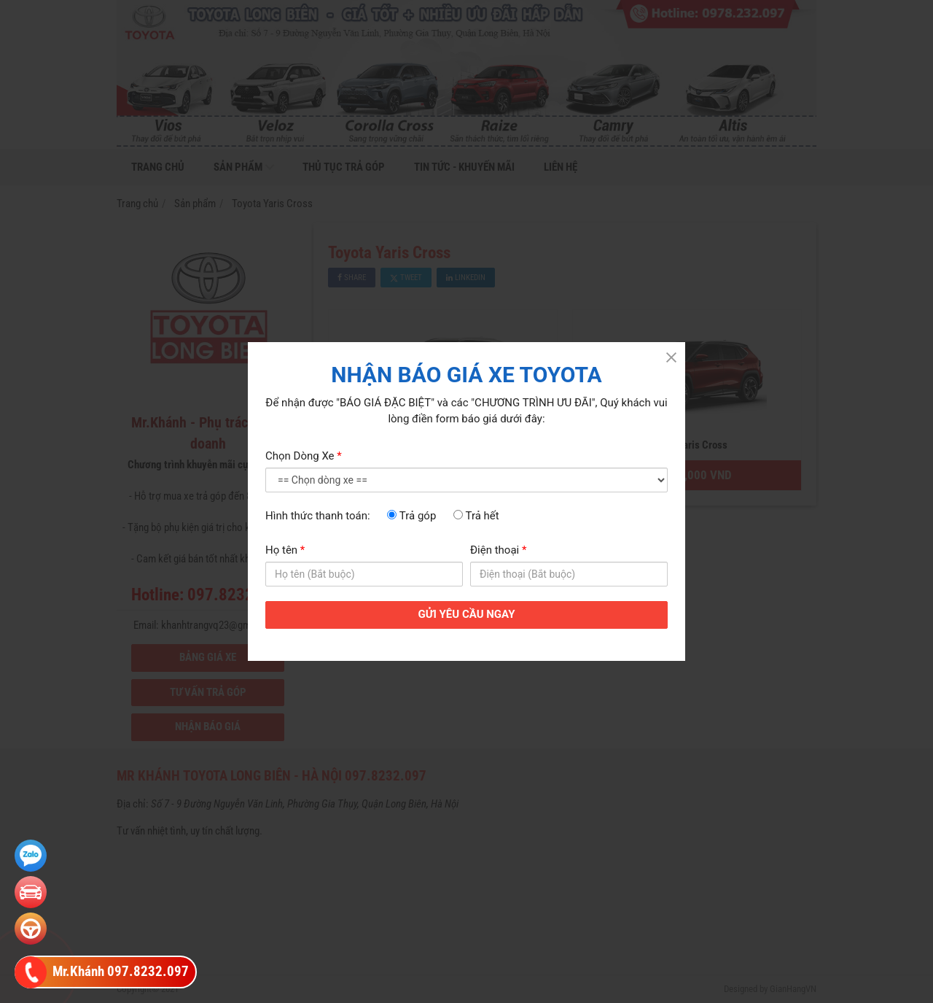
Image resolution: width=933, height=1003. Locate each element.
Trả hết (476, 515)
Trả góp (411, 515)
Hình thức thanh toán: (317, 515)
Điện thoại (498, 550)
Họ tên (285, 550)
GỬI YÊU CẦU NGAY (466, 614)
